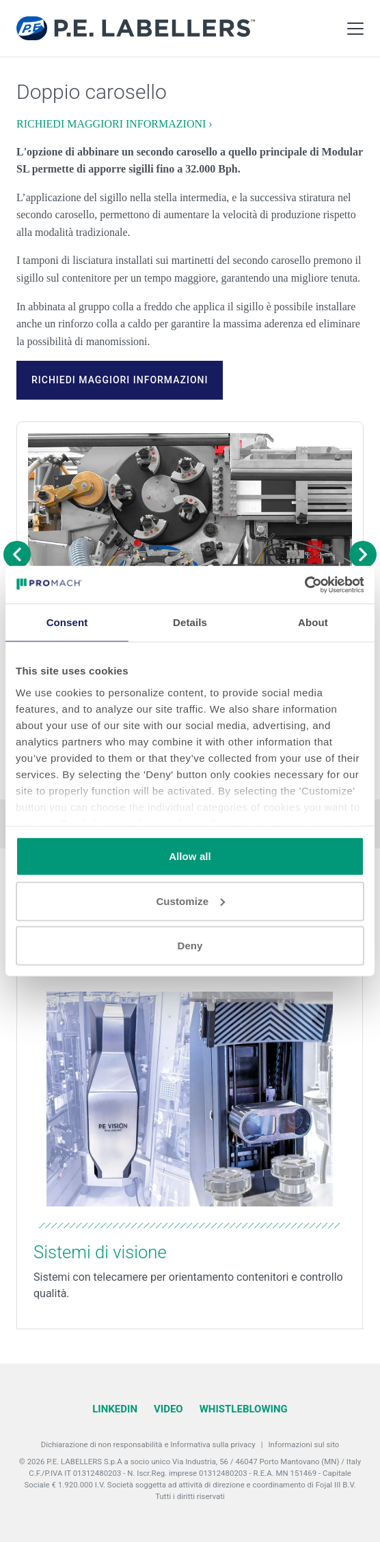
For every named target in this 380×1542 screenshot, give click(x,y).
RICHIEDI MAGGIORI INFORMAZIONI (119, 379)
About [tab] (313, 622)
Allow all (190, 856)
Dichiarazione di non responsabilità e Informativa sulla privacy (148, 1444)
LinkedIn (114, 1409)
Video (168, 1409)
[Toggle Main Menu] (355, 29)
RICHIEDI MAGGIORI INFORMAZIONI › (114, 124)
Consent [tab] (67, 622)
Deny (189, 945)
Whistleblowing (244, 1409)
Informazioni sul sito (303, 1444)
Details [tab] (190, 622)
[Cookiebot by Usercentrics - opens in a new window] (304, 584)
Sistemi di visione (100, 1252)
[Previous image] (17, 554)
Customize (190, 900)
